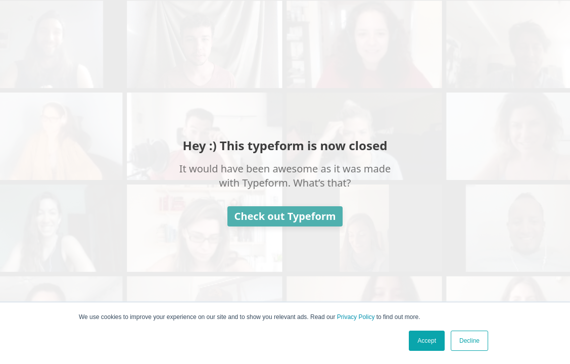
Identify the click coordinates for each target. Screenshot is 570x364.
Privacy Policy (356, 317)
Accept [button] (426, 340)
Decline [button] (469, 340)
